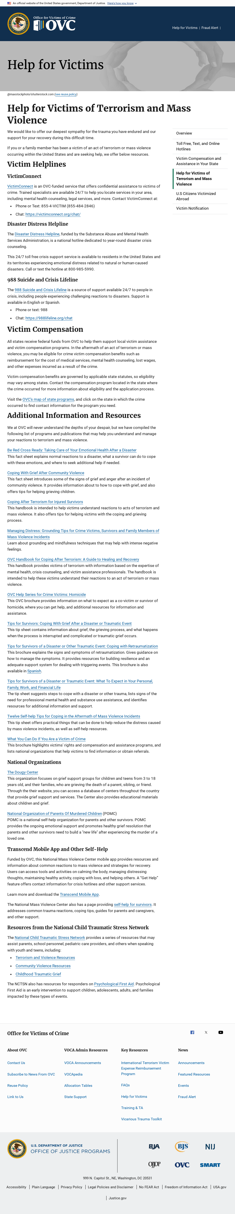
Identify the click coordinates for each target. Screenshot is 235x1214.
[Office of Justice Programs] (18, 23)
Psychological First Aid (114, 984)
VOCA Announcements (82, 1063)
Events (183, 1085)
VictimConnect (20, 186)
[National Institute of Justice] (210, 1150)
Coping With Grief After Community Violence (45, 472)
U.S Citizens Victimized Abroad (196, 196)
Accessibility (16, 1187)
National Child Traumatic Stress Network (50, 937)
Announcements (191, 1063)
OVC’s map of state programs (48, 399)
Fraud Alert (209, 28)
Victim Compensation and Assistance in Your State (198, 161)
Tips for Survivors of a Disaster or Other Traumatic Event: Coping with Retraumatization (82, 646)
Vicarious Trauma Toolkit (141, 1119)
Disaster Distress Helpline (37, 234)
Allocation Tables (78, 1085)
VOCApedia (73, 1074)
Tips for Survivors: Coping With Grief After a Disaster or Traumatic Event (69, 623)
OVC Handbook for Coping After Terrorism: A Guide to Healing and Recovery (73, 559)
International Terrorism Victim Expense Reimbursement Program (145, 1068)
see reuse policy (65, 94)
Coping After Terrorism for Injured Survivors (45, 501)
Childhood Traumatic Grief (38, 974)
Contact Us (16, 1063)
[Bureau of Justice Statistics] (182, 1153)
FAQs (125, 1085)
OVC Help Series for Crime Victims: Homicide (46, 594)
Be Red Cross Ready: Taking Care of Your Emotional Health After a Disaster (72, 450)
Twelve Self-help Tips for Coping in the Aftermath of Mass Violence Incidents (73, 716)
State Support (75, 1097)
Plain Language (43, 1187)
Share (228, 31)
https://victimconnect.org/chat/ (53, 214)
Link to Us (15, 1097)
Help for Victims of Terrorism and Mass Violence (194, 178)
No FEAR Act (149, 1187)
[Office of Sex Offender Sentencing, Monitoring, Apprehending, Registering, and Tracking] (210, 1168)
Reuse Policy (17, 1085)
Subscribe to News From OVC (31, 1074)
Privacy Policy (71, 1187)
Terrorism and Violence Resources (45, 957)
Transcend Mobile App (79, 894)
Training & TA (132, 1108)
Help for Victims (185, 28)
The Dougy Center (22, 772)
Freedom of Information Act (186, 1187)
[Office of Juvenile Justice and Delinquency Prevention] (154, 1169)
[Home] (56, 23)
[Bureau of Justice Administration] (154, 1150)
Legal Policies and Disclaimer (110, 1187)
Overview (184, 133)
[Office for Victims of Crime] (182, 1168)
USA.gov (219, 1187)
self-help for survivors (133, 904)
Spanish (34, 671)
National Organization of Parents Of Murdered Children (54, 813)
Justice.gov (117, 1198)
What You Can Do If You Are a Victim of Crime (46, 739)
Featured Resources (194, 1074)
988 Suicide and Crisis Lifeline (41, 289)
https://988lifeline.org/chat (49, 318)
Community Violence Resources (43, 965)
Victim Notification (192, 208)
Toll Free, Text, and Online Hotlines (198, 146)
